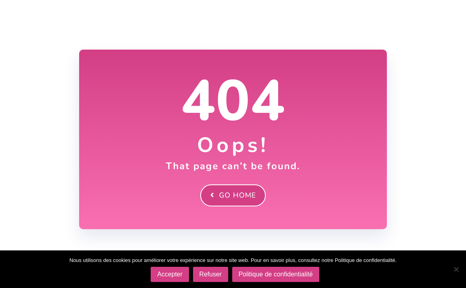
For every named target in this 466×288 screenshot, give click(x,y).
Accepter (169, 274)
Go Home (233, 195)
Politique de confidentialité (276, 274)
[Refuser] (456, 269)
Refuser (210, 274)
